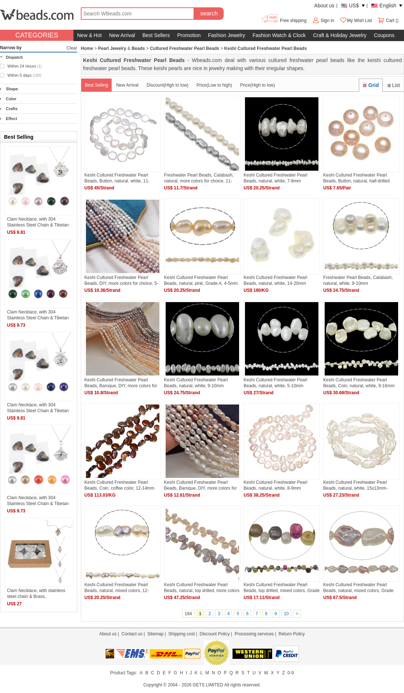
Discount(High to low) (167, 85)
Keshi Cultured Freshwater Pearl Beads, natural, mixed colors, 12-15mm (116, 587)
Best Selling (96, 85)
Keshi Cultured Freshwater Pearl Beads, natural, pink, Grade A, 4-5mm (201, 280)
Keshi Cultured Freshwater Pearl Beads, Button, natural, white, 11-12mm (116, 178)
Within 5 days (24, 75)
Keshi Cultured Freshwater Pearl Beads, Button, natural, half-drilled (356, 178)
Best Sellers (156, 35)
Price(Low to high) (214, 85)
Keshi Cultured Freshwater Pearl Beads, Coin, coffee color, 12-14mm (119, 485)
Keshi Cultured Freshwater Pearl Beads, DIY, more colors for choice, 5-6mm (121, 280)
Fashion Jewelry (226, 35)
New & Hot (89, 35)
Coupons (384, 35)
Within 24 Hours (24, 66)
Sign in (327, 20)
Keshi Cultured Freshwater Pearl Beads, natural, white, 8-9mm (275, 485)
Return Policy (291, 633)
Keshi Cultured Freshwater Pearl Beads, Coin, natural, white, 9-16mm (358, 382)
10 (286, 613)
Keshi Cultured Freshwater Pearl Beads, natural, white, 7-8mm (275, 178)
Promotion (189, 35)
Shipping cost (181, 633)
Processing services (254, 633)
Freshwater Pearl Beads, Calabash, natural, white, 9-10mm (358, 280)
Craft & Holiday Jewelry (340, 35)
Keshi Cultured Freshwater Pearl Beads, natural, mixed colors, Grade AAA (358, 587)
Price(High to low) (257, 85)
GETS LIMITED (207, 684)
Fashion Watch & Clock (279, 35)
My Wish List (356, 20)
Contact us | (134, 633)
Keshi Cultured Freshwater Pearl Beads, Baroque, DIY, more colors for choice (120, 382)
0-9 (291, 672)
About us (324, 5)
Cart (387, 20)
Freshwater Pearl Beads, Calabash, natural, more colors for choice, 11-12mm (199, 178)
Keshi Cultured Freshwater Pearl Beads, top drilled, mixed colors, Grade (282, 587)
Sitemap (155, 633)
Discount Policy (214, 633)
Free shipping (283, 20)
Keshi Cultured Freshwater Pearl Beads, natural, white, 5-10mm (275, 382)
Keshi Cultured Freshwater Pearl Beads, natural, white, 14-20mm (275, 280)
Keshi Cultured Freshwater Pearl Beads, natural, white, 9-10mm (196, 382)
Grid (370, 85)
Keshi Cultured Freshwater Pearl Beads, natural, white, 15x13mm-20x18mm (355, 485)
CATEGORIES (36, 35)
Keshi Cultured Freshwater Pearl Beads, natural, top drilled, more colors (201, 587)
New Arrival (122, 35)
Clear (71, 48)
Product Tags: (123, 672)
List (393, 85)
